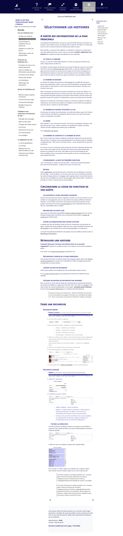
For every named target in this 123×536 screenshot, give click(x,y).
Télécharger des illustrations (24, 84)
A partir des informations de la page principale (103, 28)
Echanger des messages (26, 119)
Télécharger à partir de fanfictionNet (26, 54)
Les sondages (23, 135)
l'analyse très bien (58, 69)
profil (52, 200)
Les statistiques (24, 80)
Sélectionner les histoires (27, 39)
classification (48, 172)
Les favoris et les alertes (26, 75)
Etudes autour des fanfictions (49, 6)
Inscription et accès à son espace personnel (27, 66)
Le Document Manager (26, 102)
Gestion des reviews (25, 77)
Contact (51, 522)
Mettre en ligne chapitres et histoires (27, 96)
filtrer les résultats (66, 365)
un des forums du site (51, 274)
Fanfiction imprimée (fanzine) (76, 6)
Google (85, 285)
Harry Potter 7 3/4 (102, 5)
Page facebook (59, 522)
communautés (65, 204)
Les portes (51, 289)
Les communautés (24, 133)
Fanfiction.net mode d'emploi (89, 6)
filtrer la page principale (73, 213)
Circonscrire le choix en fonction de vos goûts (102, 33)
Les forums (22, 127)
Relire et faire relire (25, 122)
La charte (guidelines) (25, 143)
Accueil (17, 6)
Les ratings (22, 146)
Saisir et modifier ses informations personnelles (27, 71)
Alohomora (59, 289)
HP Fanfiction (45, 228)
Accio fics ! (74, 228)
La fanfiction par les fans (37, 6)
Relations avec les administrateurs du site (26, 150)
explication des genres (51, 131)
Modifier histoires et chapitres (25, 106)
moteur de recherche (57, 251)
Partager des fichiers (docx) (27, 124)
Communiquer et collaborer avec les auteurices (25, 44)
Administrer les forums (26, 130)
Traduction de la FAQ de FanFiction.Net (26, 154)
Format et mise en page (26, 99)
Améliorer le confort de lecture (26, 50)
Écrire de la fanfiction (62, 6)
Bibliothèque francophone (49, 233)
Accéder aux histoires (25, 36)
